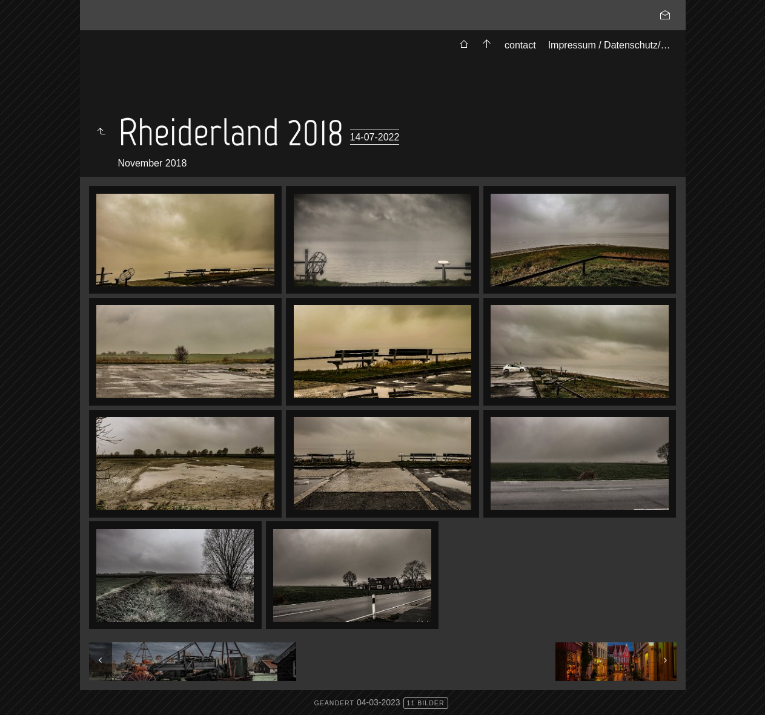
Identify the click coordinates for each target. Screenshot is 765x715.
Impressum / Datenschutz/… (609, 45)
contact (520, 45)
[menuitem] (463, 45)
